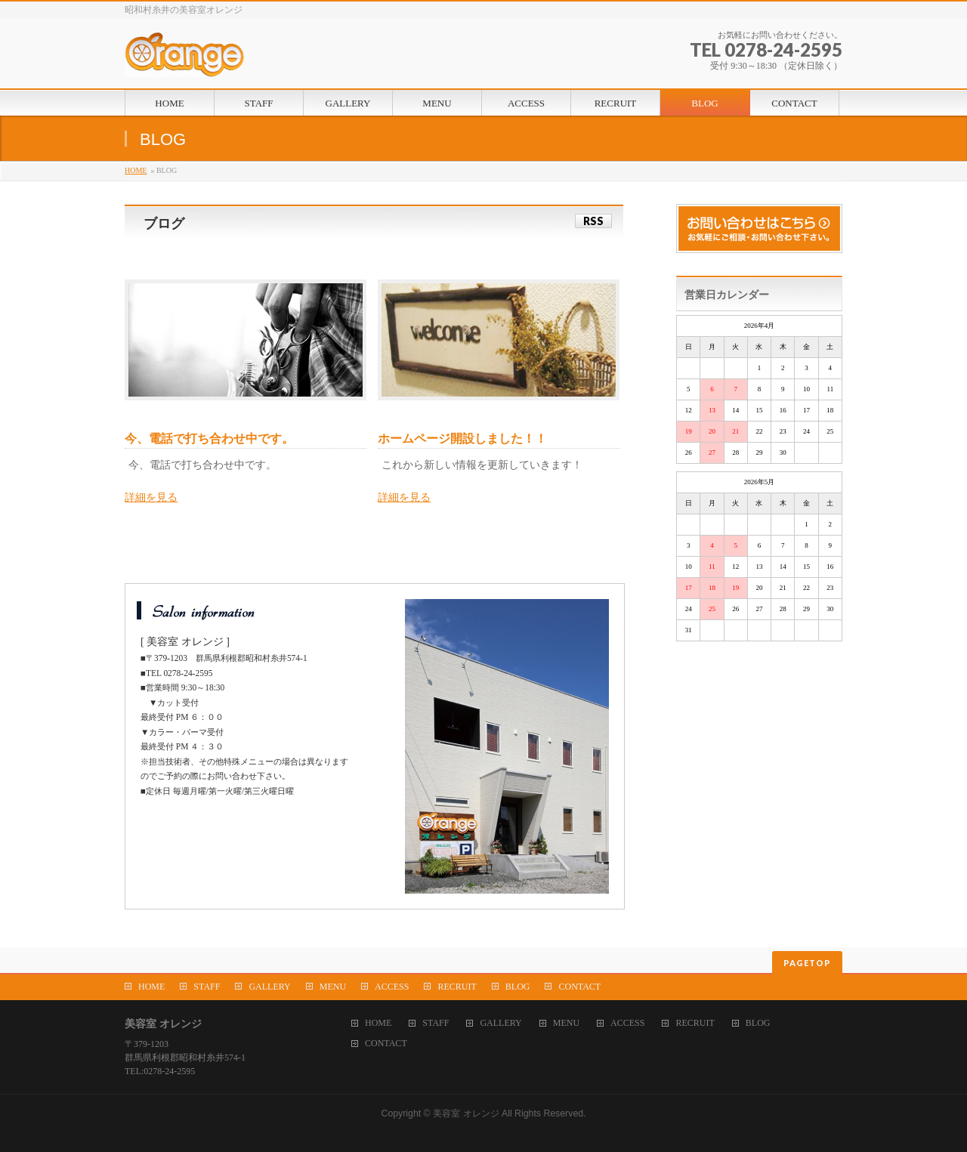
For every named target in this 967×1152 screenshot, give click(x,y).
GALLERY (269, 986)
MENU (333, 986)
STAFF (206, 986)
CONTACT (579, 986)
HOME (136, 170)
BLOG (517, 986)
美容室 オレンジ (466, 1113)
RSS (593, 221)
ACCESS (392, 986)
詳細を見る (151, 497)
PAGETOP (807, 963)
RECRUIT (456, 986)
